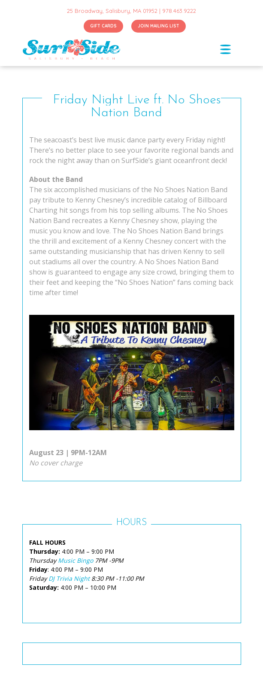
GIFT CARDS (103, 26)
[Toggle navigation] (230, 49)
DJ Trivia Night (69, 578)
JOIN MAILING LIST (158, 26)
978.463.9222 (179, 10)
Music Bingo (75, 560)
